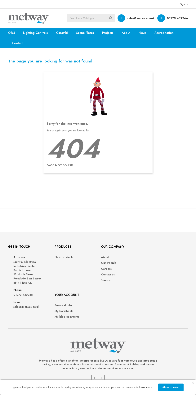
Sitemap (106, 280)
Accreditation (164, 33)
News (142, 33)
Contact (17, 43)
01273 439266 (177, 18)
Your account (159, 246)
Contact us (107, 275)
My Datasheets (156, 263)
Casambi (62, 33)
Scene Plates (85, 33)
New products (64, 257)
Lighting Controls (35, 33)
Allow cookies (171, 387)
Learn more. (146, 387)
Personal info (156, 257)
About (126, 33)
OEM (11, 33)
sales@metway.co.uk (140, 18)
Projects (107, 33)
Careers (106, 269)
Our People (108, 263)
